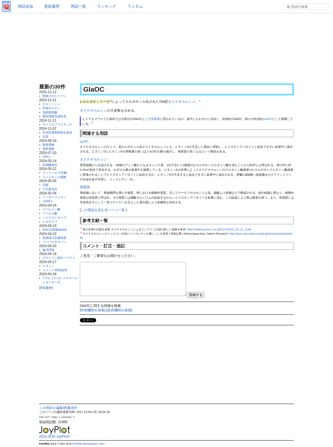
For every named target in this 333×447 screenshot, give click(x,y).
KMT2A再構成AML (54, 229)
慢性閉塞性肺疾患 (54, 116)
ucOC (268, 119)
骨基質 (155, 119)
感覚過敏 (48, 148)
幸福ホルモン (51, 108)
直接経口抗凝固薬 (54, 237)
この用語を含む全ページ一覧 (103, 210)
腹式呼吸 (48, 250)
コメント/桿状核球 (54, 270)
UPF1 (46, 156)
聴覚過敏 (48, 144)
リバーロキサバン (54, 241)
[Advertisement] (166, 47)
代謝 (45, 184)
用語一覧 (78, 6)
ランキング (106, 6)
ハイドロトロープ (54, 217)
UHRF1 (47, 201)
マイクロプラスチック (57, 124)
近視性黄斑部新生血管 (57, 132)
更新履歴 (51, 6)
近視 (45, 136)
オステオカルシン (181, 101)
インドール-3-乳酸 (54, 172)
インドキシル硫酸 (54, 177)
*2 (92, 123)
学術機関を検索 (92, 310)
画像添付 (70, 408)
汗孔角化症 (49, 189)
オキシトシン (51, 104)
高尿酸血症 (49, 165)
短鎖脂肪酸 (49, 112)
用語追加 (25, 6)
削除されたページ (54, 96)
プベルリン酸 (51, 209)
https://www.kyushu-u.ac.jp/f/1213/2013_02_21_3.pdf (219, 229)
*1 (199, 101)
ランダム (135, 6)
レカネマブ (49, 221)
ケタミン (48, 266)
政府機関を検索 (119, 310)
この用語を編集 (51, 408)
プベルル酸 (49, 213)
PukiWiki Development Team (88, 443)
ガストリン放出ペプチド (58, 257)
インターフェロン (54, 197)
